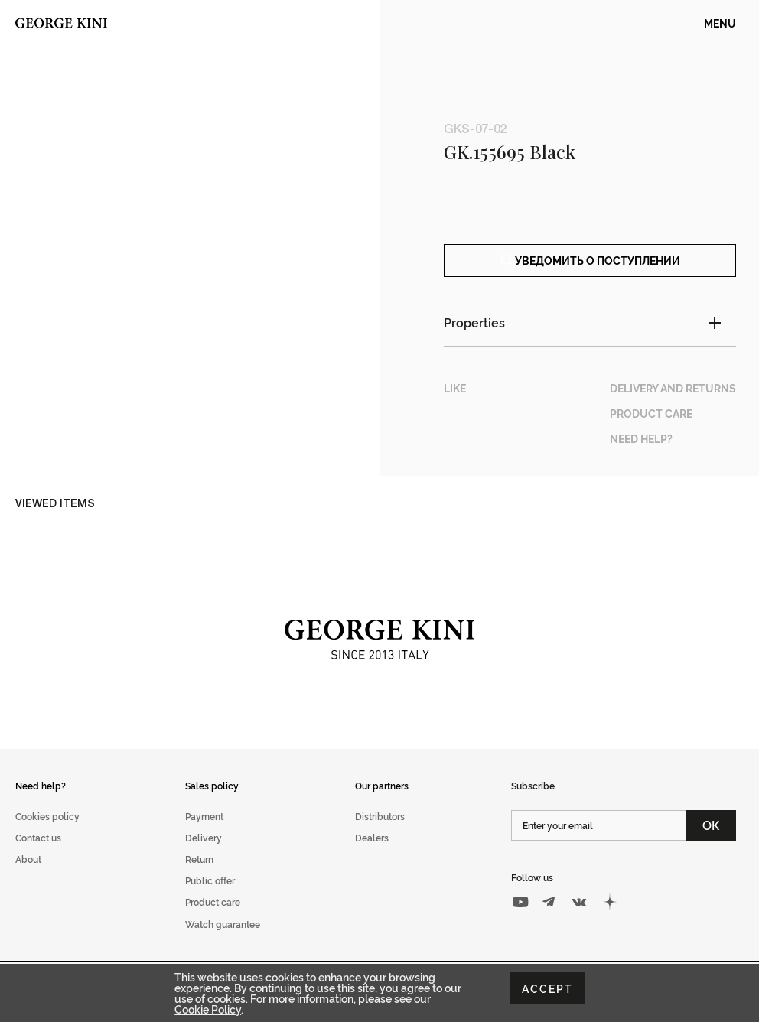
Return (199, 876)
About (28, 876)
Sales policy (212, 802)
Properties (474, 339)
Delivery (203, 854)
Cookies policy (47, 833)
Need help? (40, 802)
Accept (547, 988)
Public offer (210, 897)
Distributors (380, 833)
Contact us (38, 854)
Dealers (372, 854)
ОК (711, 842)
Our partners (382, 802)
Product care (212, 919)
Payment (204, 833)
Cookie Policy (207, 1008)
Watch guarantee (222, 940)
